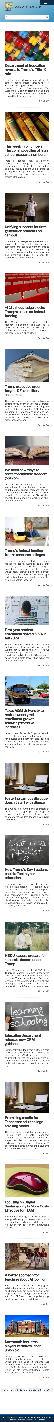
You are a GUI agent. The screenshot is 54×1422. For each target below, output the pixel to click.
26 (48, 1389)
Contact (41, 1420)
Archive (19, 1420)
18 (16, 1389)
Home (12, 1420)
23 (39, 1389)
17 (12, 1389)
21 (30, 1389)
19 (21, 1389)
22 (34, 1389)
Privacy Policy (30, 1420)
